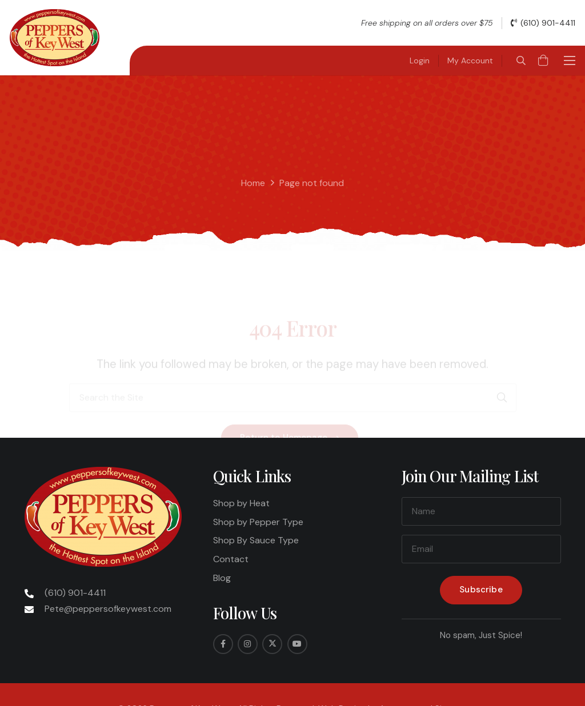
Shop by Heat (241, 503)
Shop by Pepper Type (258, 522)
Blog (222, 578)
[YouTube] (297, 644)
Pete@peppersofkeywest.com (108, 609)
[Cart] (543, 60)
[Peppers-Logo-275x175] (54, 37)
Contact (231, 559)
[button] (521, 60)
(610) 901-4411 (75, 593)
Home (253, 183)
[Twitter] (272, 644)
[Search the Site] (292, 356)
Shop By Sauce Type (256, 540)
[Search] (502, 356)
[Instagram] (248, 644)
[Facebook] (223, 644)
